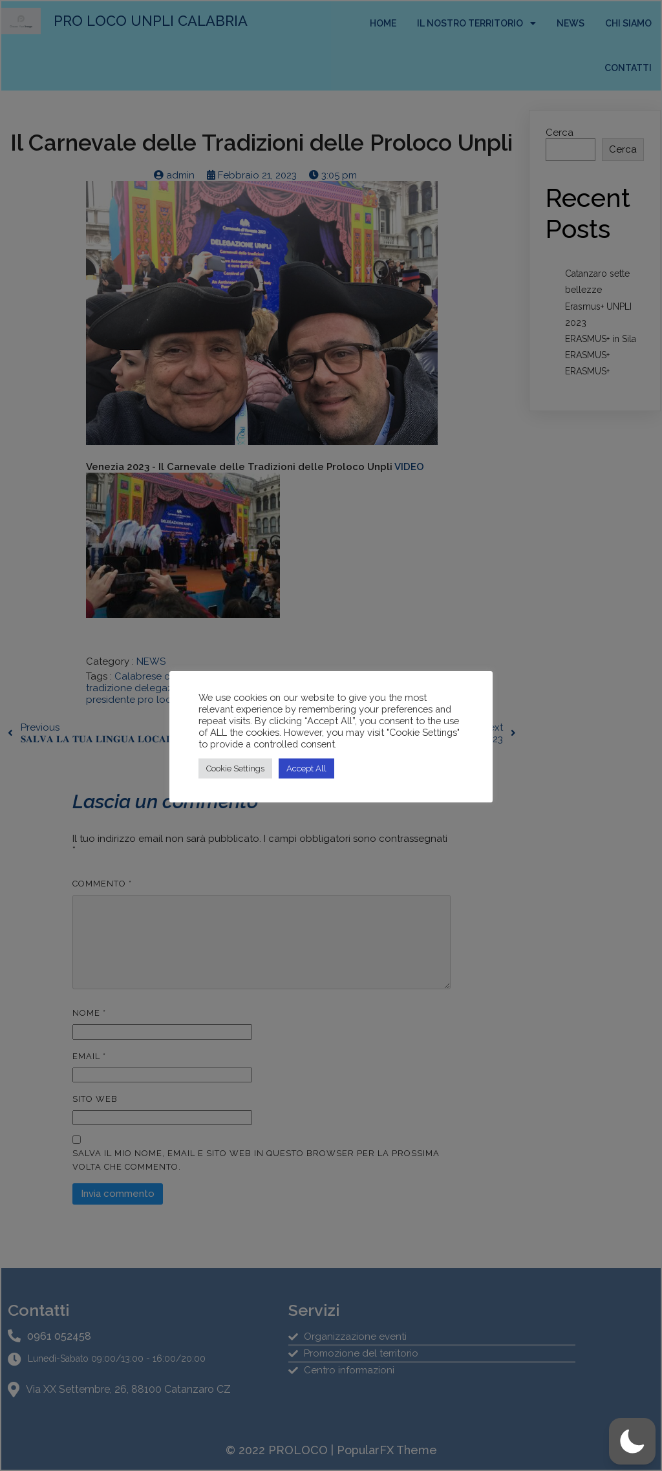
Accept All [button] (306, 768)
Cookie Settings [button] (235, 768)
